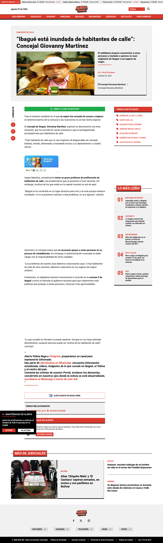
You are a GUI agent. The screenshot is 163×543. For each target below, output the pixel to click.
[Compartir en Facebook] (13, 124)
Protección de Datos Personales (102, 540)
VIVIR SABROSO (144, 16)
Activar (9, 430)
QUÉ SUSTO (126, 16)
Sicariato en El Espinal (131, 125)
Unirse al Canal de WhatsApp (64, 109)
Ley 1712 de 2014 (144, 540)
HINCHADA (65, 16)
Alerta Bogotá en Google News (64, 396)
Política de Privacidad (58, 540)
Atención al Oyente (79, 540)
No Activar (26, 430)
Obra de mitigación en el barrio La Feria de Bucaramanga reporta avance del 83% (135, 240)
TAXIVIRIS (50, 16)
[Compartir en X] (13, 131)
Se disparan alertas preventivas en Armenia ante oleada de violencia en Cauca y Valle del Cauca (129, 488)
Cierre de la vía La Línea (131, 116)
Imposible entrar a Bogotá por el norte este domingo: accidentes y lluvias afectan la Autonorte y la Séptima (136, 204)
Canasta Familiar (8, 2)
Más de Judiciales (30, 453)
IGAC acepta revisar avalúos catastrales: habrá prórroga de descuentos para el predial (137, 277)
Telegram (54, 356)
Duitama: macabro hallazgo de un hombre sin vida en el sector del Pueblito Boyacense (129, 466)
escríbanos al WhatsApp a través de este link (51, 379)
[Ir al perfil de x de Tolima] (81, 521)
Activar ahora (44, 434)
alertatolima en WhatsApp (55, 363)
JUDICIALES (35, 16)
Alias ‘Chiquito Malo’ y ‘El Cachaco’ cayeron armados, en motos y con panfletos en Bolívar (80, 481)
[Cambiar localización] (137, 9)
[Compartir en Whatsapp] (13, 138)
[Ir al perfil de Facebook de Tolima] (73, 521)
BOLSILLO (79, 16)
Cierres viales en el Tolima (133, 138)
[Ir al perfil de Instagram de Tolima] (89, 521)
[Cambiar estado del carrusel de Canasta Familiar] (18, 2)
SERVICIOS (111, 16)
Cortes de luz (126, 120)
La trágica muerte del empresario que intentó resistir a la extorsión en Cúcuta (135, 222)
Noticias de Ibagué (56, 411)
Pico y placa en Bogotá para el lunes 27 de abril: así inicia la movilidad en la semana (136, 259)
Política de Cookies (126, 540)
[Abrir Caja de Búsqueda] (148, 9)
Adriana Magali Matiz (130, 129)
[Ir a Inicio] (81, 9)
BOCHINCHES (95, 16)
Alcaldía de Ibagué (129, 133)
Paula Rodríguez (108, 72)
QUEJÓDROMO (18, 16)
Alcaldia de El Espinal (130, 142)
